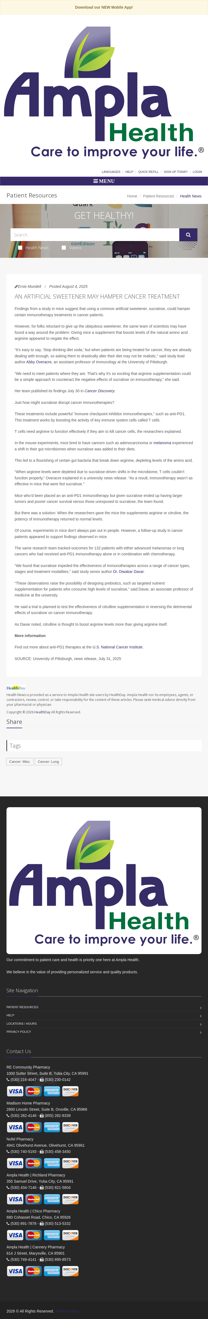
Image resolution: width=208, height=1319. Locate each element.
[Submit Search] (188, 234)
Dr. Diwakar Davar (128, 571)
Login (197, 171)
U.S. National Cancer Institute (117, 647)
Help (129, 171)
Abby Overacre (38, 362)
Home (132, 196)
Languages (111, 171)
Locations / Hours (21, 1023)
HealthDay (42, 712)
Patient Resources (158, 196)
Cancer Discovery (99, 391)
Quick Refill (148, 171)
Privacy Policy (18, 1031)
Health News (33, 247)
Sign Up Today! (176, 171)
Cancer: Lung (48, 762)
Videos (72, 247)
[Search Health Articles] (95, 234)
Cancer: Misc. (20, 762)
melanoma (162, 443)
